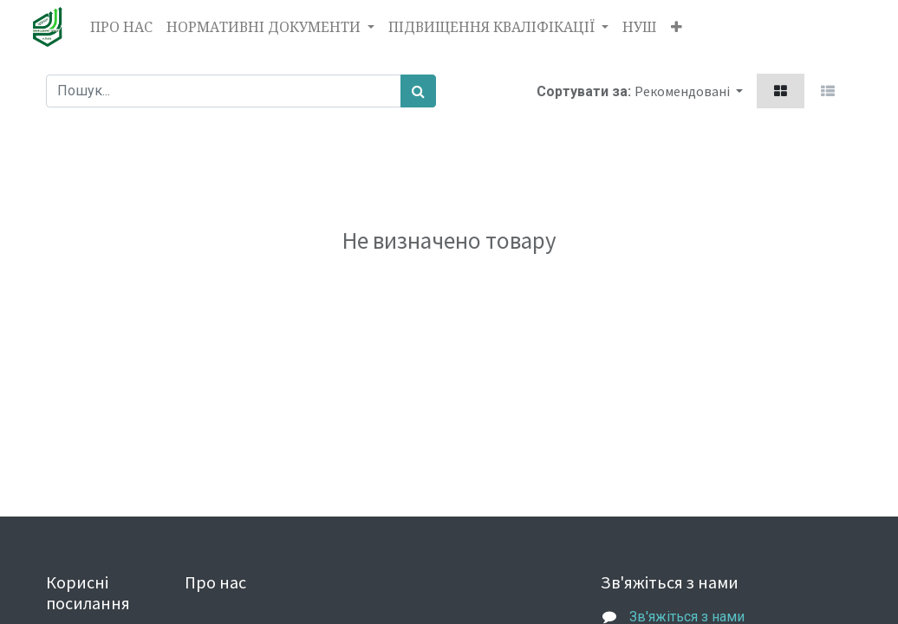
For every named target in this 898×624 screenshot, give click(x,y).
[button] (676, 27)
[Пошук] (418, 91)
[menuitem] (121, 27)
